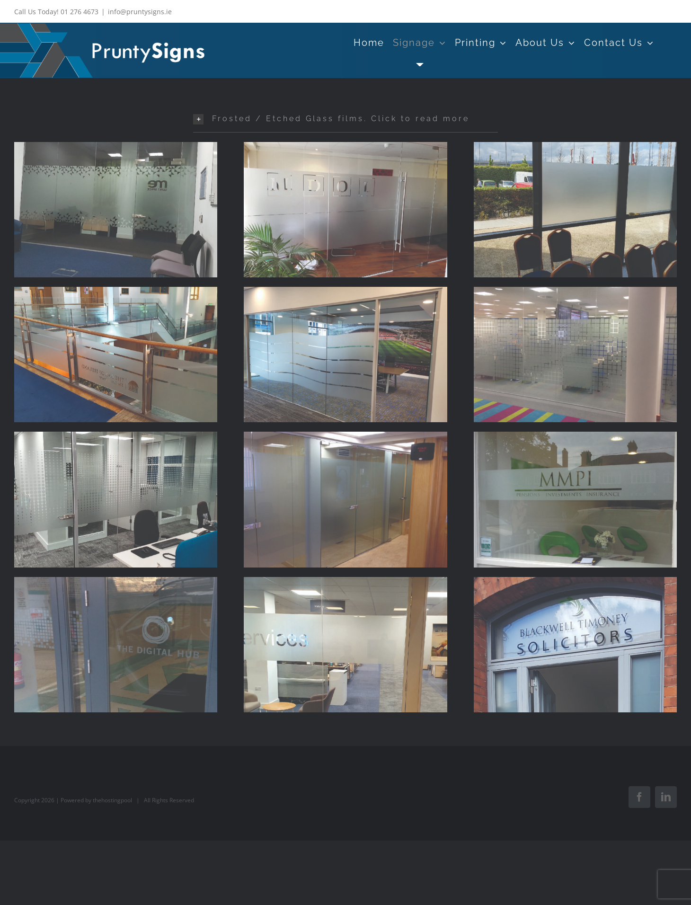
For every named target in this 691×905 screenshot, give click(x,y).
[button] (345, 119)
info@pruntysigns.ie (140, 11)
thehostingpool (112, 800)
